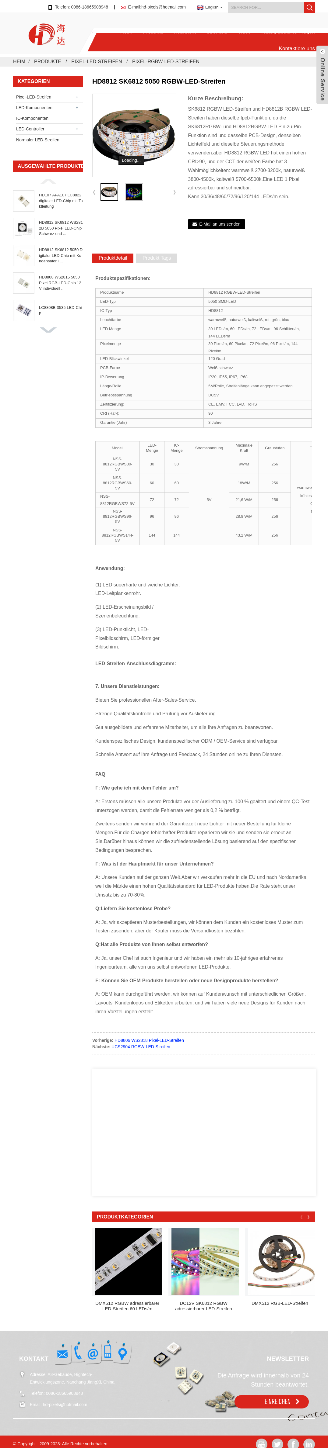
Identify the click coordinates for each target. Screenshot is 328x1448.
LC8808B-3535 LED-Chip (60, 310)
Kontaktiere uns (297, 48)
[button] (48, 181)
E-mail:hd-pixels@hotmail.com (157, 7)
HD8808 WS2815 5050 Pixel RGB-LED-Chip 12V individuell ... (60, 282)
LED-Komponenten (34, 107)
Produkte (153, 32)
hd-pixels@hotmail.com (65, 1404)
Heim (126, 32)
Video (244, 32)
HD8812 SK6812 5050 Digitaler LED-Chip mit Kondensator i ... (61, 255)
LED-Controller (30, 128)
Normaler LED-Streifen (37, 139)
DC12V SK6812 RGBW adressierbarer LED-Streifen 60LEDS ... (203, 1306)
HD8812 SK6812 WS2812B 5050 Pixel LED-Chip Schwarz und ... (61, 228)
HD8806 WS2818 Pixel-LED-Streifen (149, 1040)
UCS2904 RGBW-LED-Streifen (140, 1046)
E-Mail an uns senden (219, 224)
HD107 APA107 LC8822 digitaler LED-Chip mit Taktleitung (61, 200)
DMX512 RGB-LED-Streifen (280, 1303)
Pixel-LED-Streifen (96, 61)
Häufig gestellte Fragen (288, 32)
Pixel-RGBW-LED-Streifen (165, 61)
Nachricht (185, 32)
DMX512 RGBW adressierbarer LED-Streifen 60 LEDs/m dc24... (127, 1306)
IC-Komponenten (32, 118)
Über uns (216, 32)
